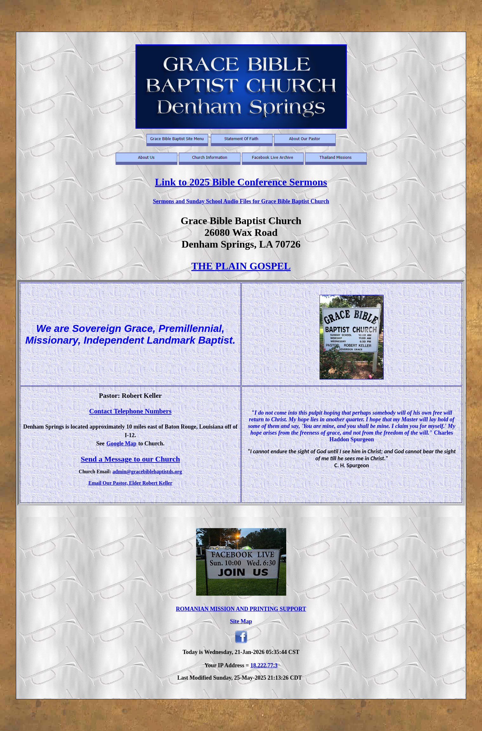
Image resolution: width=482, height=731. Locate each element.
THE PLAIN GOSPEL (241, 266)
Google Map (121, 443)
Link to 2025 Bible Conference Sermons (241, 182)
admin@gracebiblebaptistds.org (147, 471)
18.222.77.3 (264, 665)
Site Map (241, 621)
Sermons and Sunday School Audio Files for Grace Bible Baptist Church (241, 201)
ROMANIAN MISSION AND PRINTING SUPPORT (241, 609)
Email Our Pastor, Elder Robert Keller (130, 483)
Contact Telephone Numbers (130, 411)
